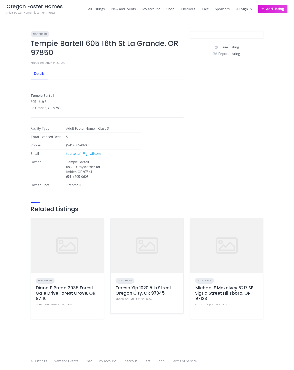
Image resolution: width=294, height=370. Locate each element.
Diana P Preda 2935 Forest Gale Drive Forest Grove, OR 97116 (65, 293)
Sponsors (222, 9)
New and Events (123, 9)
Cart (205, 9)
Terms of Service (184, 361)
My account (151, 9)
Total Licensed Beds (46, 137)
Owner (36, 162)
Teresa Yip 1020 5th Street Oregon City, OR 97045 (143, 290)
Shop (170, 9)
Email (35, 153)
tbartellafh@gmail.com (83, 153)
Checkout (188, 9)
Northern (40, 34)
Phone (36, 145)
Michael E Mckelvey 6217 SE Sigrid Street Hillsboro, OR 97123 (224, 293)
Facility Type (40, 128)
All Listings (96, 9)
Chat (88, 361)
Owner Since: (40, 185)
